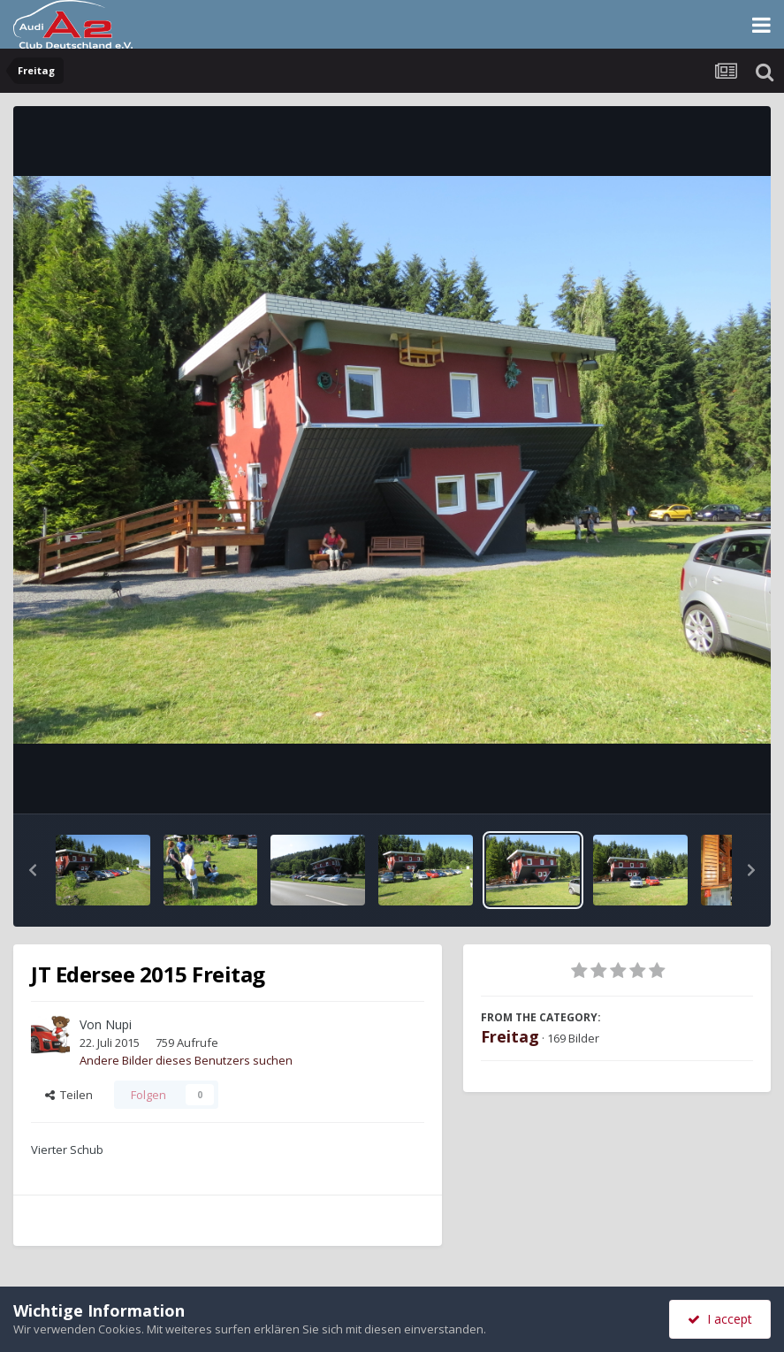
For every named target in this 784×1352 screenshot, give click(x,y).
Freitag (510, 1036)
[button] (32, 870)
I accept (720, 1318)
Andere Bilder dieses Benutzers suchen (186, 1060)
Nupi (118, 1024)
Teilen (69, 1095)
